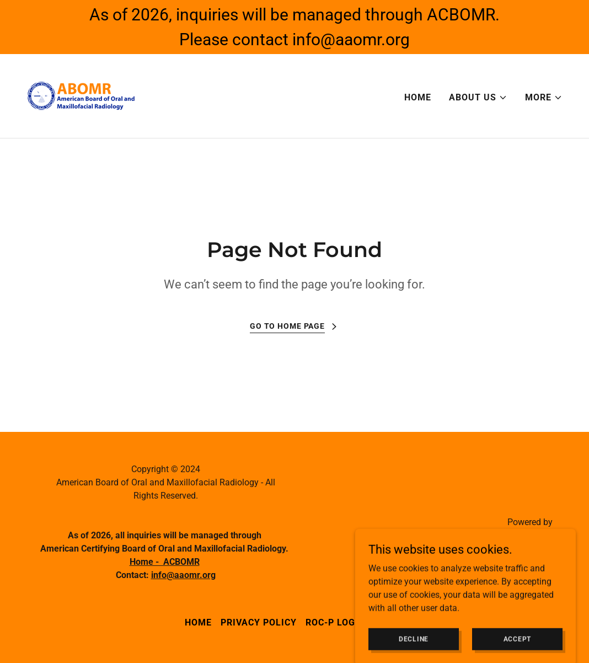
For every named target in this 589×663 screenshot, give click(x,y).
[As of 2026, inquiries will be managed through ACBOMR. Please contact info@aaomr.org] (294, 27)
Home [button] (198, 622)
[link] (81, 95)
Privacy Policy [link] (259, 622)
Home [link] (417, 97)
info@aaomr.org (183, 575)
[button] (478, 97)
